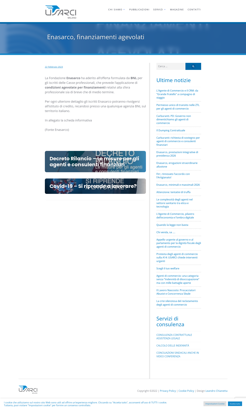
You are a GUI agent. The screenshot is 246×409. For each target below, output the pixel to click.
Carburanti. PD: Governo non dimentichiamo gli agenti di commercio (173, 119)
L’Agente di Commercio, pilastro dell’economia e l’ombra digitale (175, 215)
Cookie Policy (186, 391)
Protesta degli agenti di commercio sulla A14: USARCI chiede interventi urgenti (177, 257)
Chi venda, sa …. (165, 232)
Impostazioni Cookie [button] (215, 403)
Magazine (177, 9)
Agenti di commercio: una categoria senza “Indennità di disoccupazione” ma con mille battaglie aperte (177, 279)
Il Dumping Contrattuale (170, 130)
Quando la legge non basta (172, 225)
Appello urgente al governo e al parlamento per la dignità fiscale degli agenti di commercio (178, 243)
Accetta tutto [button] (235, 404)
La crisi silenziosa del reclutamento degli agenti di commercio (177, 302)
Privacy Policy (168, 391)
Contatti (194, 9)
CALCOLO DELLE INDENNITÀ (172, 345)
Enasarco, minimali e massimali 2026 (178, 184)
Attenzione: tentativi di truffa (173, 192)
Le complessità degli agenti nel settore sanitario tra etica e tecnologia (174, 203)
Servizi (158, 9)
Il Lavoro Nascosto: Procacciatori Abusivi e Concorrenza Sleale (175, 292)
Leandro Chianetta (216, 391)
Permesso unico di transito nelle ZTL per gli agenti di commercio (178, 106)
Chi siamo (115, 9)
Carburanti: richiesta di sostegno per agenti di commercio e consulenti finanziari (178, 141)
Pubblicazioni (139, 9)
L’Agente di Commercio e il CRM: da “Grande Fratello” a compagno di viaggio (177, 94)
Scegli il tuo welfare (167, 268)
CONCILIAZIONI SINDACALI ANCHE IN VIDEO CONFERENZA (177, 354)
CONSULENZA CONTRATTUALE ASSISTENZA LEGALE (174, 336)
